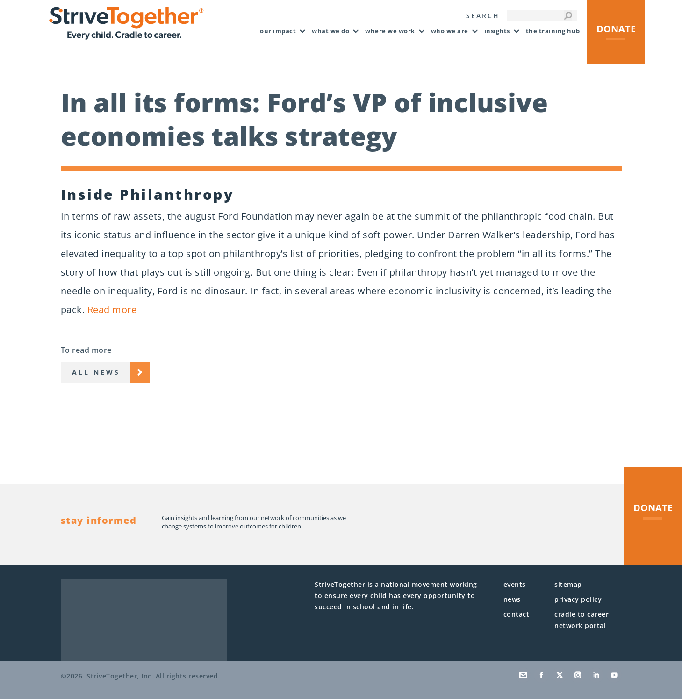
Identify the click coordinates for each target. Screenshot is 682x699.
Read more (112, 309)
